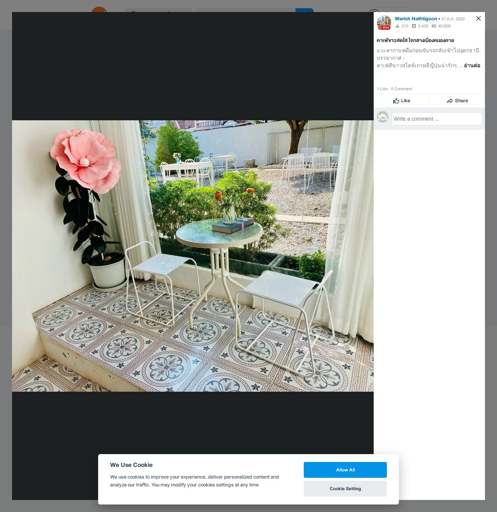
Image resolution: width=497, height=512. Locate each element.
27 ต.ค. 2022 (453, 18)
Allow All (345, 469)
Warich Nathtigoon (416, 19)
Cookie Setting (345, 488)
